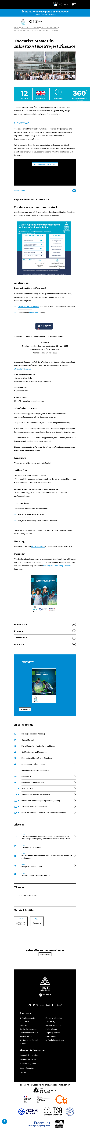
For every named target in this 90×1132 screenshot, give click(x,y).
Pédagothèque (51, 1029)
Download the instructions (28, 306)
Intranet (23, 1044)
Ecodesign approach (28, 1059)
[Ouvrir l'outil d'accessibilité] (4, 1121)
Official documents (27, 1018)
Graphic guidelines (53, 1033)
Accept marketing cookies (45, 164)
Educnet (23, 1025)
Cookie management (28, 1064)
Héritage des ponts (53, 1025)
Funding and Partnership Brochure (57, 566)
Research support (27, 1036)
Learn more (45, 954)
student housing (38, 546)
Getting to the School (29, 1040)
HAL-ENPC (24, 1022)
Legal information (27, 1068)
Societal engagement (28, 1029)
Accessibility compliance (30, 1055)
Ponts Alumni (51, 1036)
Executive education (27, 896)
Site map (23, 1072)
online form (33, 313)
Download (25, 709)
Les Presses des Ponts (29, 1033)
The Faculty (50, 1022)
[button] (67, 4)
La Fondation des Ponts (55, 1040)
